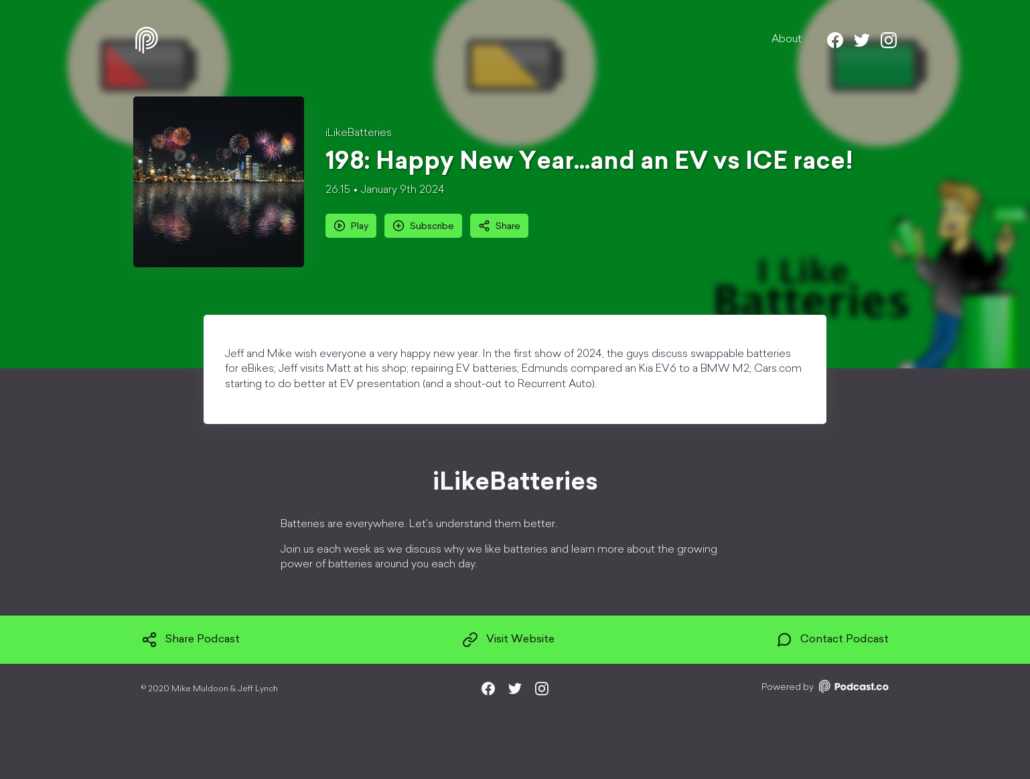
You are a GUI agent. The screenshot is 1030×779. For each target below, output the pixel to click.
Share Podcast (190, 640)
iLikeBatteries (358, 133)
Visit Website (508, 640)
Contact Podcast (832, 640)
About (786, 39)
